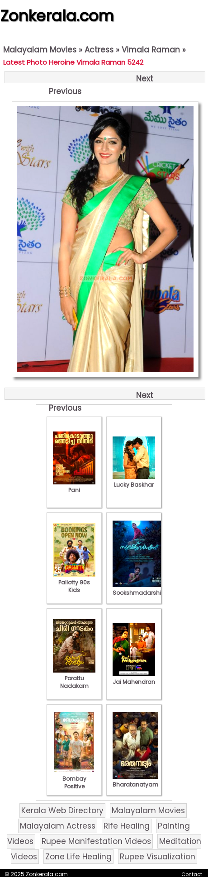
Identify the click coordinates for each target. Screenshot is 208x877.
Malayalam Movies (39, 49)
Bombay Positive (74, 778)
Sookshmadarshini (139, 589)
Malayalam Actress (57, 825)
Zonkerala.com (57, 16)
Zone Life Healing (78, 856)
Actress (99, 49)
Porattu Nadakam (74, 678)
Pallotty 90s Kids (74, 582)
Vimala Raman (151, 49)
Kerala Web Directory (62, 810)
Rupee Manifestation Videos (96, 841)
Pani (74, 486)
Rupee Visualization (157, 856)
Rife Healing (127, 825)
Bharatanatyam (135, 780)
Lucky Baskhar (134, 480)
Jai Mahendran (134, 678)
